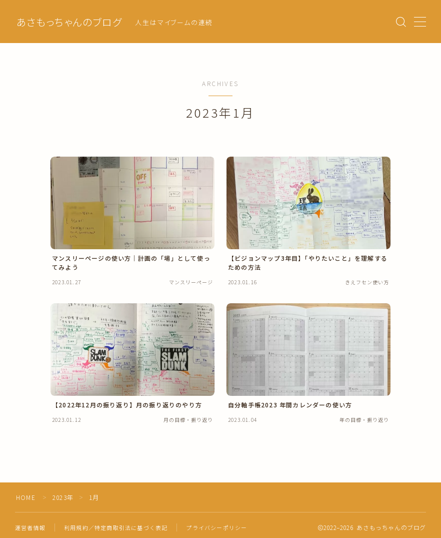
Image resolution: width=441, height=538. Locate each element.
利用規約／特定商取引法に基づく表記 (116, 527)
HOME (26, 497)
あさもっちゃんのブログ (69, 22)
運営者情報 (30, 527)
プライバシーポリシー (216, 527)
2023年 (63, 497)
